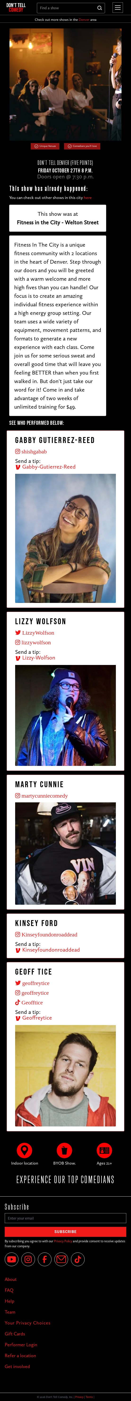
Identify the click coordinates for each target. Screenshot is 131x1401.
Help (9, 1301)
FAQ (9, 1290)
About (11, 1279)
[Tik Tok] (78, 1259)
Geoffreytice (33, 1017)
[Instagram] (28, 1259)
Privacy (79, 1397)
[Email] (61, 1259)
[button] (117, 7)
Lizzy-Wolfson (35, 657)
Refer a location (20, 1355)
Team (10, 1312)
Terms (89, 1397)
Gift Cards (15, 1334)
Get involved (17, 1366)
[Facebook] (45, 1259)
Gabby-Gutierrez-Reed (45, 466)
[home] (18, 7)
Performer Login (21, 1344)
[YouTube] (11, 1259)
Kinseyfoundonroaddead (47, 949)
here (88, 197)
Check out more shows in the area (65, 20)
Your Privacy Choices (28, 1323)
